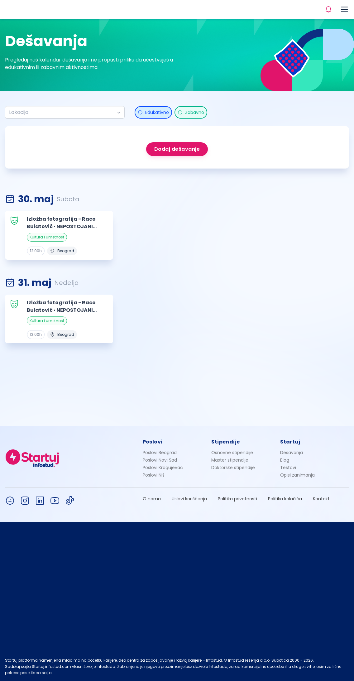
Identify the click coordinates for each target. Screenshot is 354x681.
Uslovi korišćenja (189, 499)
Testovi (288, 467)
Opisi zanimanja (297, 475)
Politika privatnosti (237, 499)
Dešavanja (291, 452)
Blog (284, 460)
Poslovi (153, 441)
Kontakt (321, 499)
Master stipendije (229, 460)
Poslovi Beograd (160, 452)
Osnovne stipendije (232, 452)
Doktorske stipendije (233, 467)
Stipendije (225, 441)
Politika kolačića (285, 499)
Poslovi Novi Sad (160, 460)
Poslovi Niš (154, 475)
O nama (152, 499)
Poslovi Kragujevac (163, 467)
